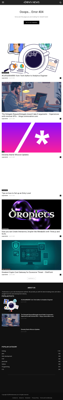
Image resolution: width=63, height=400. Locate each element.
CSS (3, 151)
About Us (21, 398)
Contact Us (15, 398)
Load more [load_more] (31, 278)
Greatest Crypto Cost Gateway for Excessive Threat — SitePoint (27, 272)
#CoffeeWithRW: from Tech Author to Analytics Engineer (24, 76)
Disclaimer (28, 398)
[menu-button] (3, 2)
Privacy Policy (35, 398)
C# (2, 111)
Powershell (4, 190)
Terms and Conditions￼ (46, 398)
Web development (6, 269)
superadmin (5, 78)
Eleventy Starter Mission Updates (15, 155)
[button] (60, 2)
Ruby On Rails (5, 72)
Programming (5, 228)
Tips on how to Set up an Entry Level (16, 193)
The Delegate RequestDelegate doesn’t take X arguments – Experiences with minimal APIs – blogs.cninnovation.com (30, 115)
